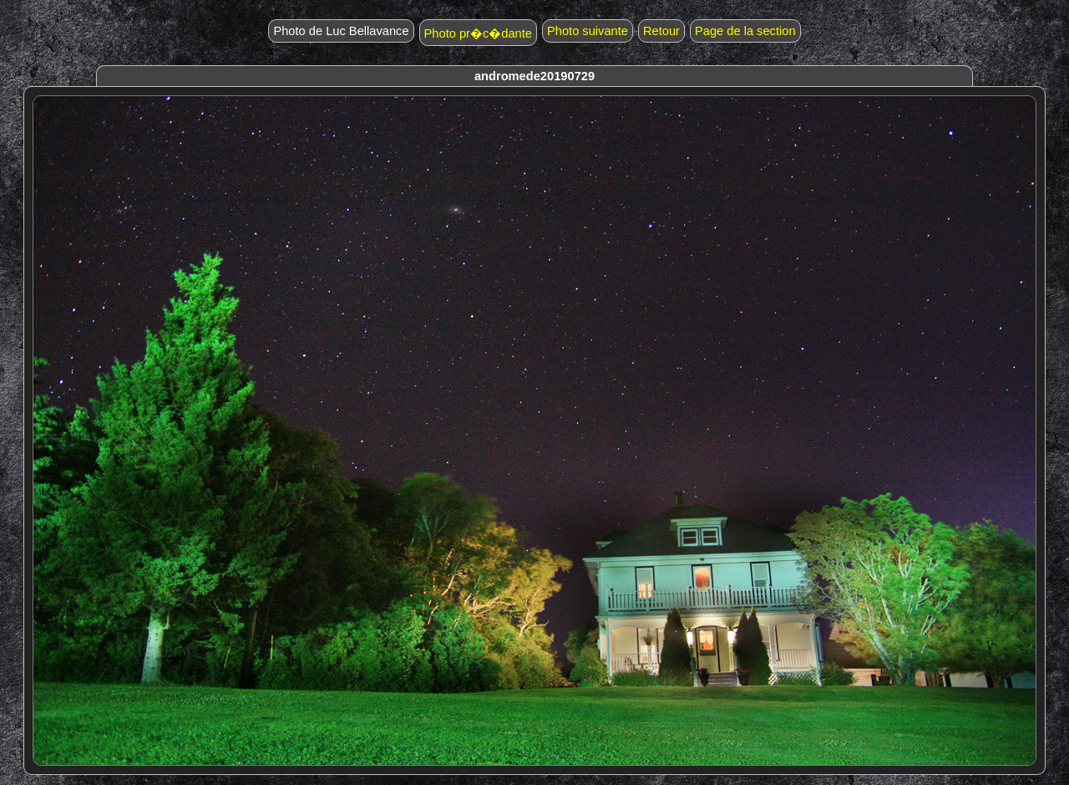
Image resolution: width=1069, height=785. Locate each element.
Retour (661, 31)
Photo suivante (587, 31)
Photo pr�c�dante (478, 33)
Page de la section (745, 31)
